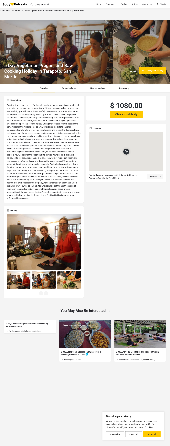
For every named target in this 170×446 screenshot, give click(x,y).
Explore (124, 4)
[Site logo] (15, 4)
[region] (133, 426)
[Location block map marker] (126, 152)
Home (99, 4)
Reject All (133, 434)
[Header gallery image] (28, 52)
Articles (135, 4)
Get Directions (155, 176)
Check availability (126, 114)
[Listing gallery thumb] (44, 242)
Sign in (163, 4)
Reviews (124, 88)
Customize (115, 434)
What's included (69, 88)
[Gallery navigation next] (46, 293)
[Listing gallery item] (18, 280)
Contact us (147, 4)
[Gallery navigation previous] (41, 293)
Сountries (110, 4)
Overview (44, 88)
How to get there (97, 88)
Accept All (151, 434)
